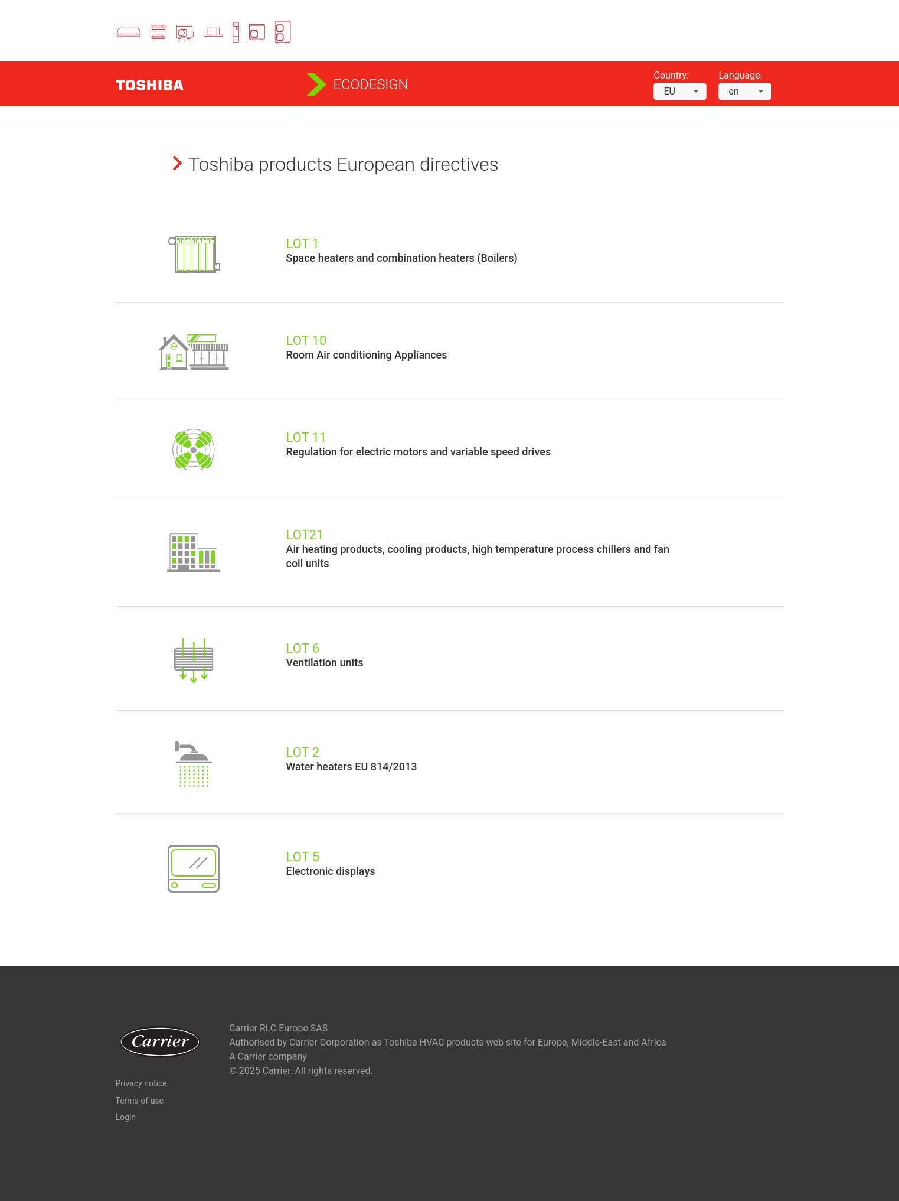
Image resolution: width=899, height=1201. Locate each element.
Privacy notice (141, 1083)
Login (126, 1117)
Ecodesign (371, 84)
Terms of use (140, 1100)
